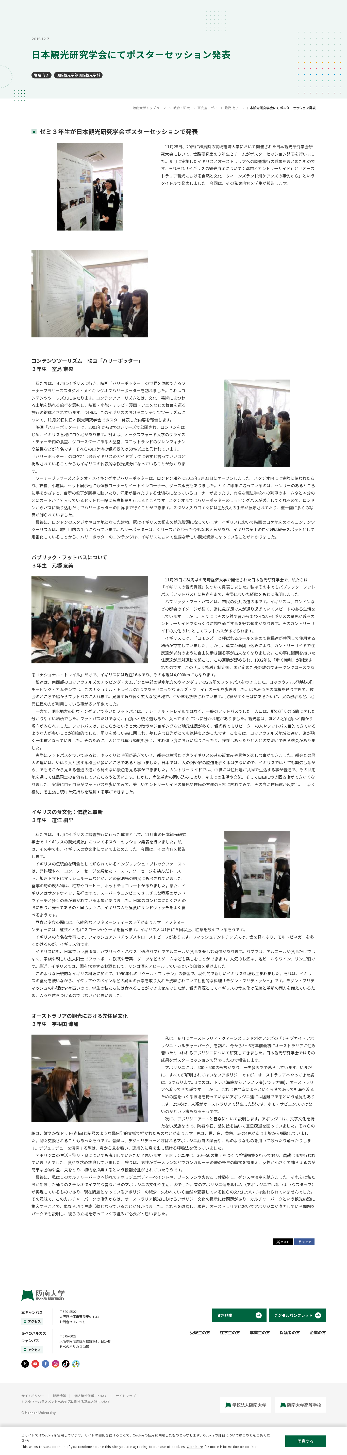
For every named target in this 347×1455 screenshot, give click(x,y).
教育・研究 (181, 107)
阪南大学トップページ (149, 107)
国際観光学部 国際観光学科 (78, 74)
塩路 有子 (41, 74)
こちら (247, 1435)
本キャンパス (32, 1312)
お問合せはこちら (72, 1321)
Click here (195, 1446)
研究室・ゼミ (207, 107)
